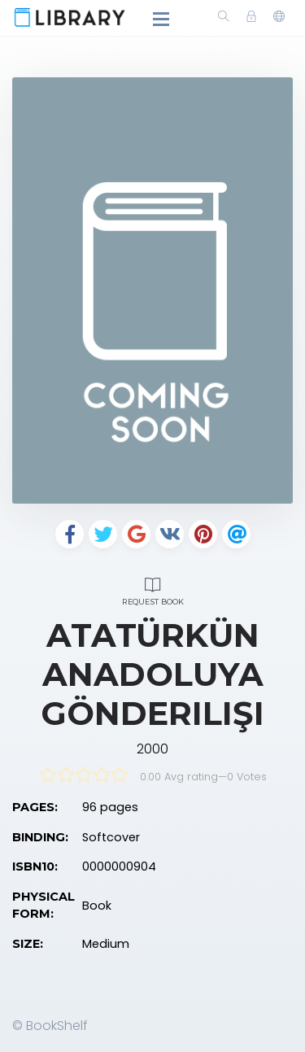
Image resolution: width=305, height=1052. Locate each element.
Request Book (152, 589)
